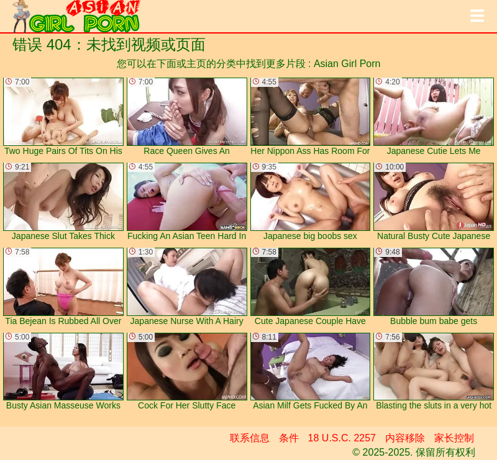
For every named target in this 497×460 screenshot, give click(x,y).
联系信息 (250, 438)
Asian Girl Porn (347, 63)
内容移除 (405, 438)
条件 (289, 438)
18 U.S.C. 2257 (342, 438)
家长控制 (454, 438)
